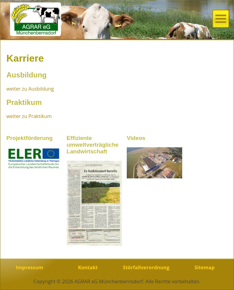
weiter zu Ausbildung (30, 88)
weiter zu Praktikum (29, 116)
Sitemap (204, 267)
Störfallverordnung (146, 267)
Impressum (29, 267)
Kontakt (88, 267)
